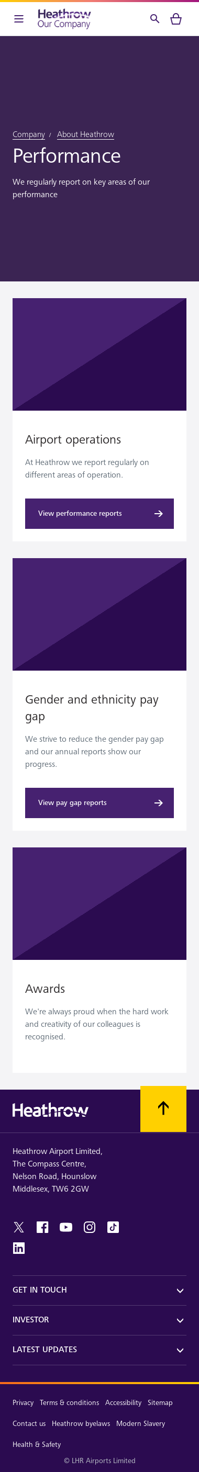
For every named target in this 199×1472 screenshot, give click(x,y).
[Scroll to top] (163, 1109)
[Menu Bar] (19, 19)
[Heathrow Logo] (64, 18)
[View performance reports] (99, 514)
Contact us (29, 1423)
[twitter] (19, 1227)
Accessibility (123, 1402)
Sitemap (160, 1402)
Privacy (23, 1402)
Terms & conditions (69, 1402)
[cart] (175, 19)
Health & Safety (37, 1444)
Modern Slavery (140, 1423)
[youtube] (66, 1227)
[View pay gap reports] (99, 803)
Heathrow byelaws (81, 1423)
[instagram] (89, 1227)
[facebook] (42, 1227)
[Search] (155, 19)
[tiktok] (113, 1227)
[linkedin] (19, 1248)
